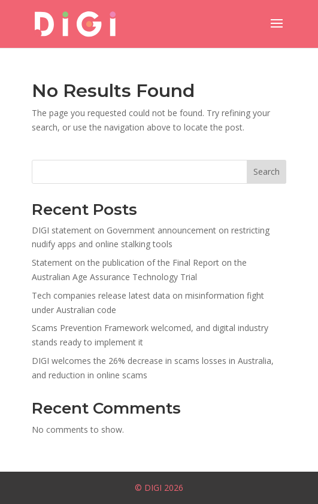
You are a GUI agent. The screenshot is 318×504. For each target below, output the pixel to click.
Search (266, 171)
